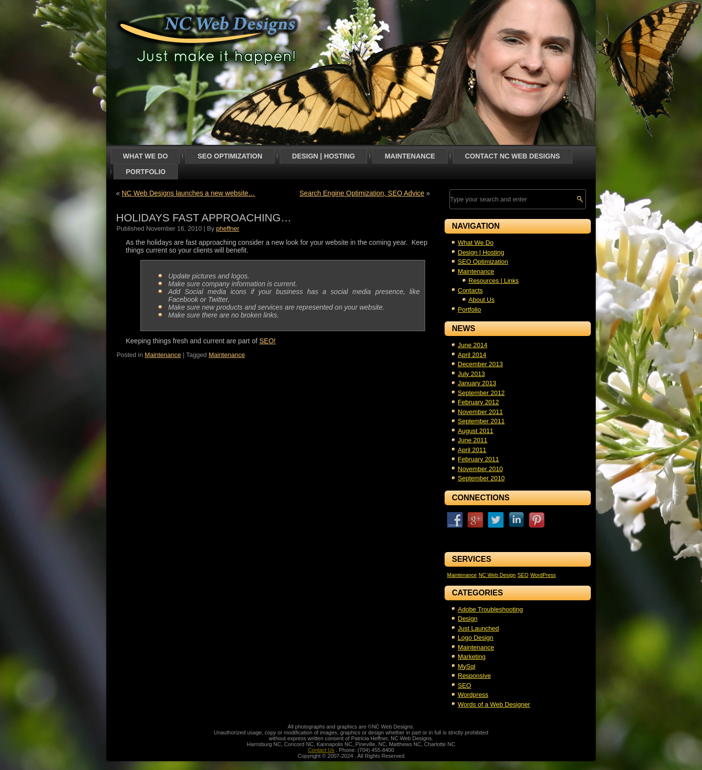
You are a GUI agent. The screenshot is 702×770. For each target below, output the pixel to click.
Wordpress (473, 694)
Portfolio (146, 172)
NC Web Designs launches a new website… (188, 193)
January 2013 (477, 383)
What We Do (145, 156)
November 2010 (480, 469)
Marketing (472, 656)
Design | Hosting (323, 156)
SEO (464, 685)
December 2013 (480, 364)
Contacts (470, 290)
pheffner (227, 228)
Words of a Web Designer (494, 704)
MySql (466, 666)
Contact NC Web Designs (512, 156)
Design (467, 618)
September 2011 (481, 421)
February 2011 (478, 459)
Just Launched (478, 628)
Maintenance (410, 156)
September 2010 (481, 478)
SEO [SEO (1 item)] (522, 575)
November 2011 (480, 411)
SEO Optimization (229, 156)
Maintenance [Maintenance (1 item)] (462, 575)
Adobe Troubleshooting (490, 609)
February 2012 (478, 402)
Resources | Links (493, 280)
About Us (481, 299)
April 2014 (472, 354)
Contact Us (321, 750)
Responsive (474, 675)
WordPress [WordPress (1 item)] (543, 575)
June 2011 (473, 440)
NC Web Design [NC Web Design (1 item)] (497, 575)
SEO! (267, 341)
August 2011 (475, 430)
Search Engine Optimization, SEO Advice (361, 193)
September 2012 (481, 392)
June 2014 (473, 345)
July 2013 (471, 373)
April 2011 (472, 450)
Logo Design (475, 637)
